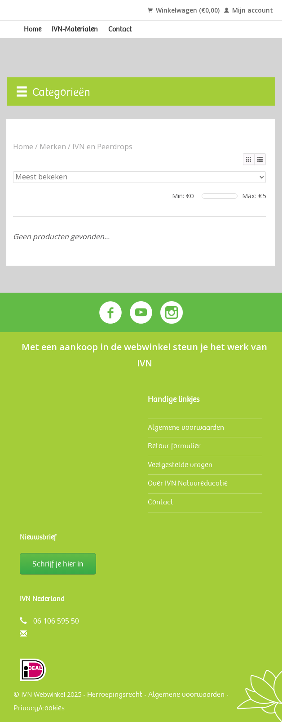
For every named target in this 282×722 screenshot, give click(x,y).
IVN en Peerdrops (102, 147)
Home (32, 29)
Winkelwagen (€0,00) (184, 10)
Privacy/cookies (39, 708)
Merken (53, 147)
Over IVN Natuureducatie (188, 483)
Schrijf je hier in (58, 564)
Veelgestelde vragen (180, 464)
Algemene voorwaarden (186, 427)
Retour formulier (174, 445)
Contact (120, 29)
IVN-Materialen (75, 29)
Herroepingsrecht (114, 694)
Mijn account (248, 10)
